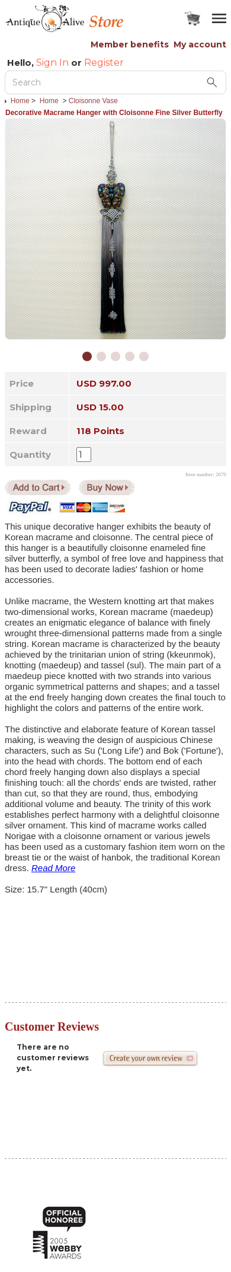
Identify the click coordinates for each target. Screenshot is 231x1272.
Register (104, 62)
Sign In (52, 62)
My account (200, 44)
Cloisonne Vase (93, 101)
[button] (87, 356)
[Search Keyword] (115, 82)
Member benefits (130, 44)
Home (20, 101)
